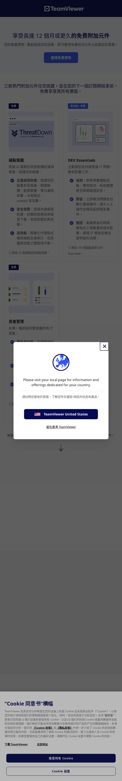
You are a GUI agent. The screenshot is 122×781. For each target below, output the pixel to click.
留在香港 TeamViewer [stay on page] (61, 427)
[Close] (104, 346)
